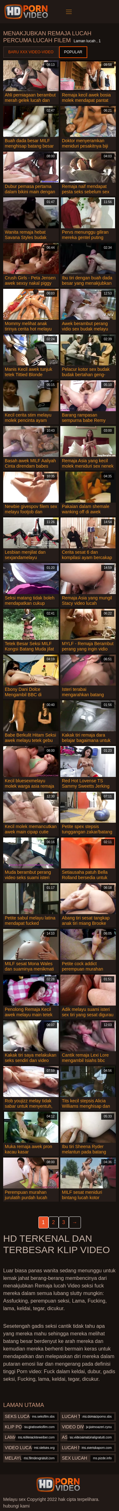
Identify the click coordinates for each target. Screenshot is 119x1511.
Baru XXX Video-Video (31, 52)
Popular (73, 52)
